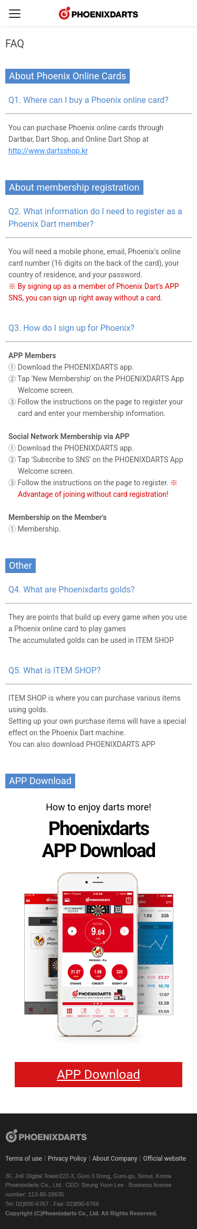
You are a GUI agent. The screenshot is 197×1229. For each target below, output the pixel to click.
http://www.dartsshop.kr (48, 151)
